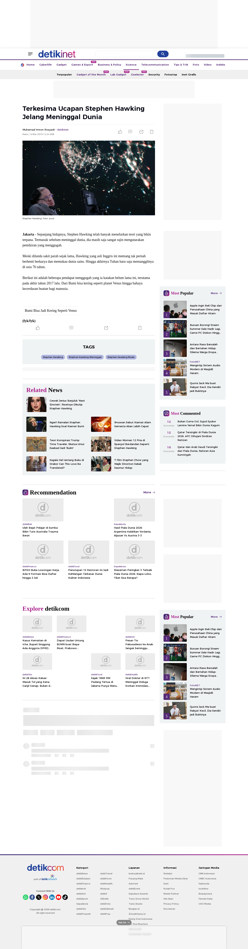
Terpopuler (64, 74)
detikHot (81, 893)
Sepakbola (82, 903)
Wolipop (105, 888)
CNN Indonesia (207, 873)
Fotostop (170, 74)
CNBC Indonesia (207, 878)
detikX (103, 893)
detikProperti (83, 914)
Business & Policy (109, 64)
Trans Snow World (139, 898)
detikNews (82, 873)
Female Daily (206, 898)
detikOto (81, 908)
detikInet (81, 888)
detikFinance (83, 883)
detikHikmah (107, 908)
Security (154, 74)
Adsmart (133, 883)
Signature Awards (138, 893)
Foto (196, 64)
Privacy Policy (171, 903)
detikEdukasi (83, 878)
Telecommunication (155, 64)
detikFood (105, 878)
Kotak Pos (169, 888)
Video (208, 64)
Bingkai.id (134, 908)
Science (131, 64)
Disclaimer (169, 908)
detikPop (105, 914)
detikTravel (106, 873)
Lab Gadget (119, 73)
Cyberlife (45, 64)
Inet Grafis (189, 74)
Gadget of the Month (92, 73)
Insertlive (203, 888)
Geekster (138, 73)
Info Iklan (168, 898)
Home (31, 64)
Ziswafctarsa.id (137, 914)
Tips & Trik (181, 64)
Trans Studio (136, 903)
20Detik (104, 898)
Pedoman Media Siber (176, 878)
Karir (166, 883)
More (149, 492)
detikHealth (106, 883)
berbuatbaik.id (137, 873)
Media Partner (171, 893)
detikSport (82, 898)
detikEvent (134, 888)
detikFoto (105, 903)
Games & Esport (83, 63)
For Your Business (138, 924)
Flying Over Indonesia (140, 919)
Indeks (220, 64)
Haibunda (204, 883)
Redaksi (168, 873)
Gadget (61, 64)
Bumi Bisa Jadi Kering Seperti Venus (51, 311)
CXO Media (205, 903)
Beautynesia (205, 893)
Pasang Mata (136, 878)
